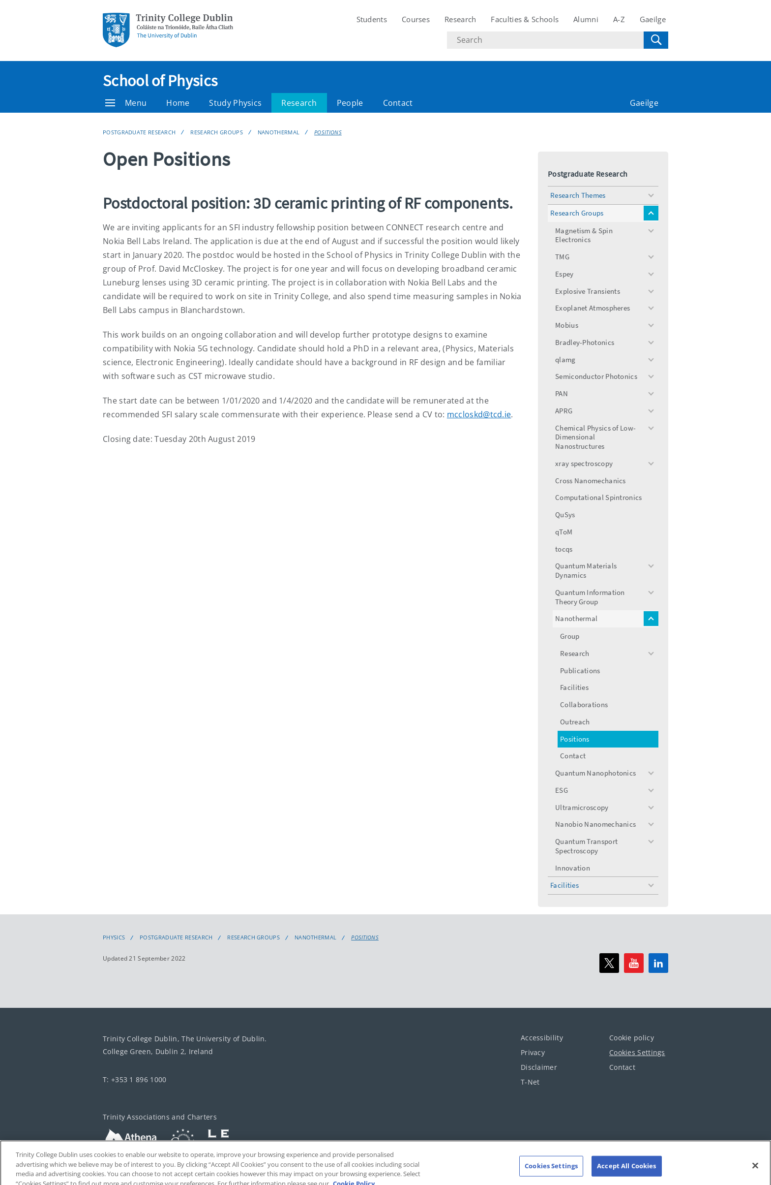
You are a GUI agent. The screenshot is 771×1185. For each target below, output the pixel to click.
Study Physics (235, 102)
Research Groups (216, 132)
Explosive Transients (587, 291)
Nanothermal (278, 132)
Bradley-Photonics (584, 342)
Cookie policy (631, 1037)
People (350, 102)
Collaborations (584, 704)
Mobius (566, 325)
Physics (114, 937)
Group (570, 636)
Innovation (572, 868)
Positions (328, 132)
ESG (561, 790)
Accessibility (542, 1037)
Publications (580, 670)
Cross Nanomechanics (590, 480)
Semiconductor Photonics (596, 376)
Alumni (585, 19)
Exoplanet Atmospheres (592, 307)
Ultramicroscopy (582, 807)
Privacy (533, 1052)
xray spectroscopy (584, 463)
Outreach (575, 721)
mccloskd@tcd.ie (479, 414)
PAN (561, 393)
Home (177, 102)
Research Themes (578, 195)
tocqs (564, 549)
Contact (398, 102)
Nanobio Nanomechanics (595, 824)
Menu (126, 102)
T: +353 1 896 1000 (134, 1079)
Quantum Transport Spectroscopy (586, 846)
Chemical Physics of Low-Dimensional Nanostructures (595, 437)
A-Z (619, 19)
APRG (563, 410)
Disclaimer (539, 1067)
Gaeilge (653, 19)
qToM (563, 531)
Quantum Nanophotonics (595, 773)
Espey (564, 274)
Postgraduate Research (139, 132)
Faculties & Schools (525, 19)
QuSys (565, 514)
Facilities (574, 687)
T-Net (530, 1082)
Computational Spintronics (598, 497)
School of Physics (160, 81)
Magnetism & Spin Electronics (584, 235)
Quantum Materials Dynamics (586, 570)
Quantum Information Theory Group (590, 597)
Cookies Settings (637, 1052)
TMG (562, 256)
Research (460, 19)
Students (371, 19)
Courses (416, 19)
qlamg (565, 359)
